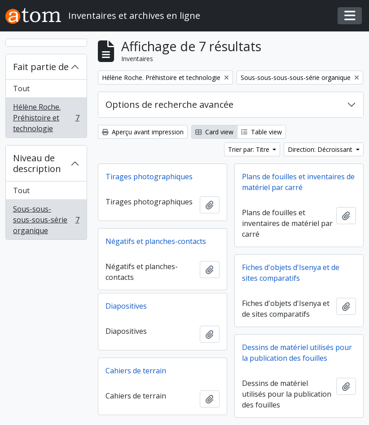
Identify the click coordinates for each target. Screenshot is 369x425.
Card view (214, 132)
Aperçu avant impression (143, 132)
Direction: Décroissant (321, 149)
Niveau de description (37, 163)
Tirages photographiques (149, 177)
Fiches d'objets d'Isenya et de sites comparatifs (290, 272)
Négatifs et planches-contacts (155, 241)
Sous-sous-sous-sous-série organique (46, 219)
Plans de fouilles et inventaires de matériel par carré (298, 182)
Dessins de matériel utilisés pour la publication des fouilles (297, 352)
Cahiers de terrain (135, 371)
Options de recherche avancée (169, 104)
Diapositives (126, 306)
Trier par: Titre (249, 149)
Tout (21, 88)
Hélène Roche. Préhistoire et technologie (46, 117)
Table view (261, 132)
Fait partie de (41, 67)
